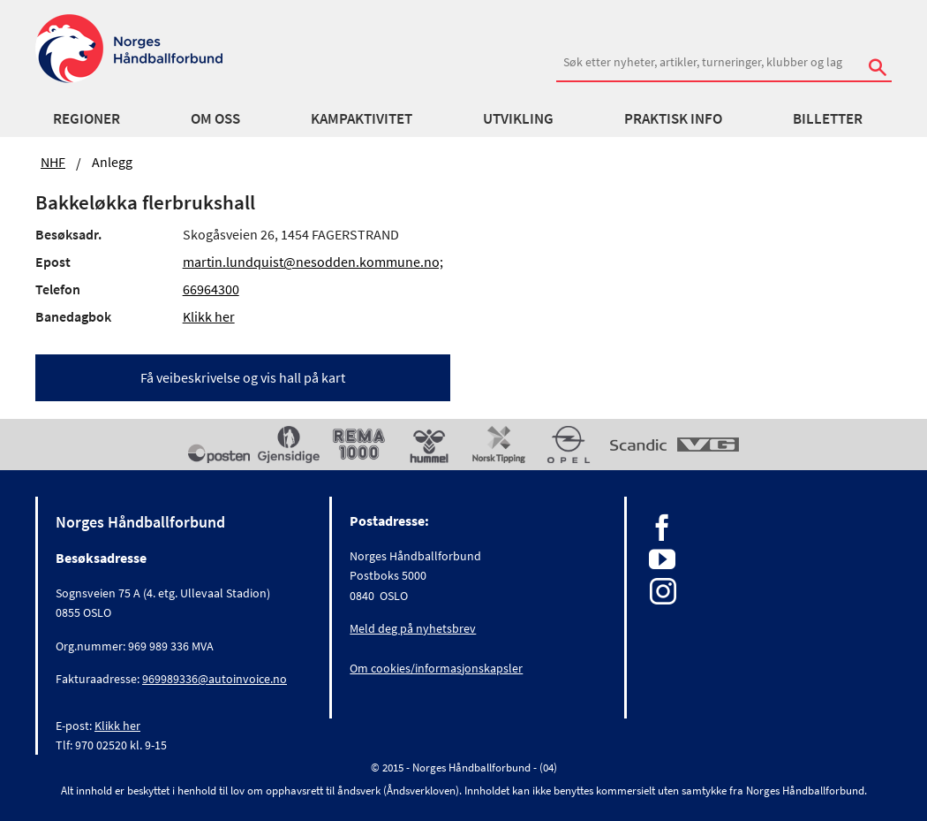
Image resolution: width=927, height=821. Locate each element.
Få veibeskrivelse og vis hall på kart (242, 377)
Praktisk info (673, 118)
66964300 (211, 289)
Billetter (828, 118)
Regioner (86, 118)
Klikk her (209, 316)
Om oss (215, 118)
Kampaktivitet (361, 118)
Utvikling (518, 118)
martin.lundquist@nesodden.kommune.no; (313, 261)
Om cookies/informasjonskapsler (436, 668)
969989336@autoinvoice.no (214, 679)
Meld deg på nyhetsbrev (413, 628)
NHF (53, 162)
